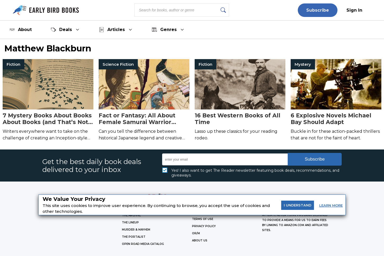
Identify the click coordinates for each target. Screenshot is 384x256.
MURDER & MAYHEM (136, 229)
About (21, 29)
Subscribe (317, 10)
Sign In (354, 10)
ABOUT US (199, 240)
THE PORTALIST (133, 237)
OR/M (196, 233)
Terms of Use (202, 219)
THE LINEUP (130, 222)
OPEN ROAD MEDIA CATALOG (143, 244)
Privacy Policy (204, 226)
